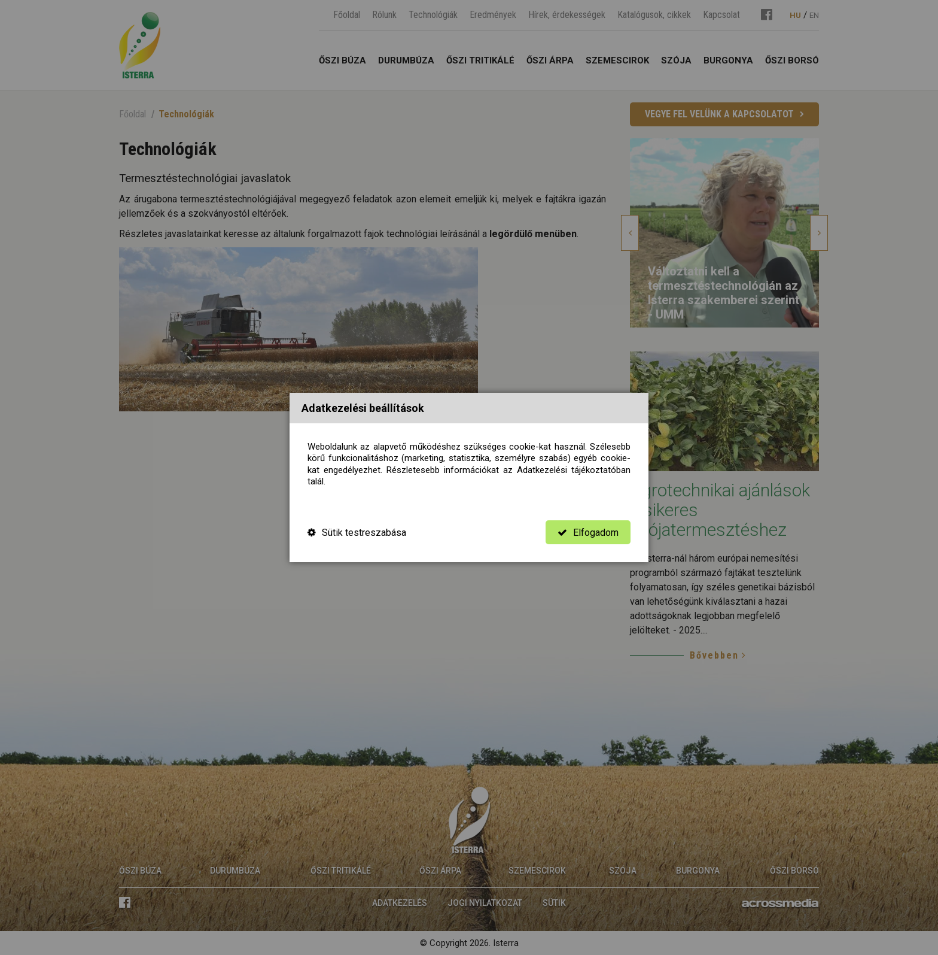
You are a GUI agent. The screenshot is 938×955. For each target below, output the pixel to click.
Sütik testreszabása (356, 532)
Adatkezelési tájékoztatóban (574, 470)
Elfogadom (588, 532)
